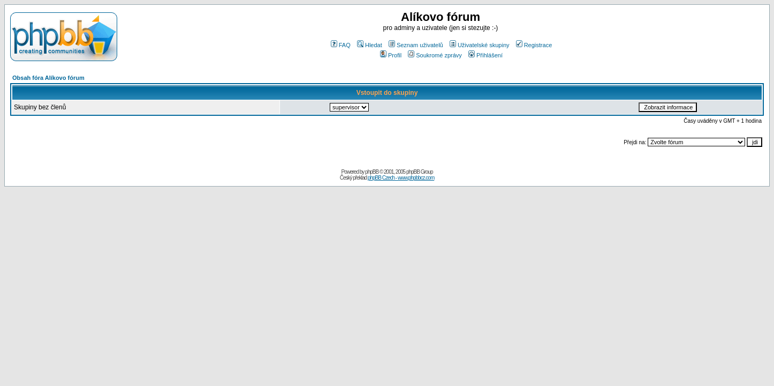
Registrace (534, 45)
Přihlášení (485, 55)
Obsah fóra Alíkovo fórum (48, 78)
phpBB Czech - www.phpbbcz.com (401, 178)
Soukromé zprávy (435, 55)
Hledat (369, 45)
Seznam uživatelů (416, 45)
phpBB (371, 172)
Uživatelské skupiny (480, 45)
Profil (390, 55)
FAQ (341, 45)
